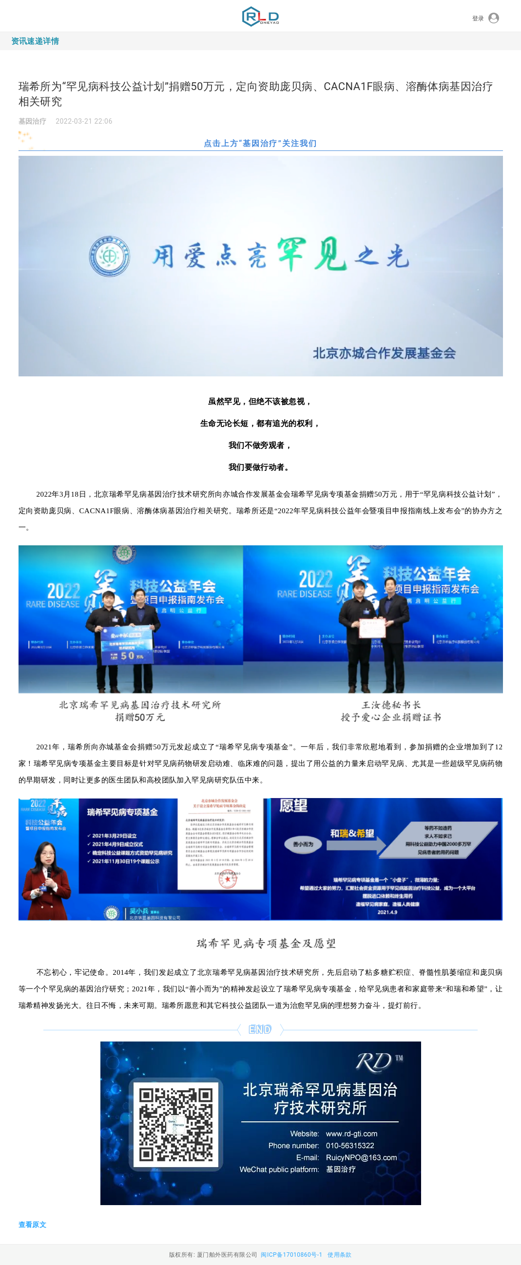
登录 (485, 18)
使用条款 (340, 1254)
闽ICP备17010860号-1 (291, 1254)
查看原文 (33, 1224)
